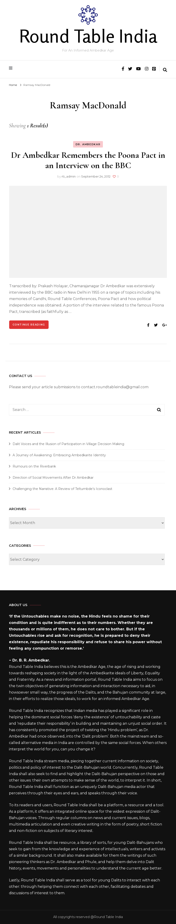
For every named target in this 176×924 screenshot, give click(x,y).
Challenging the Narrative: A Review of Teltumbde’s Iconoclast (62, 489)
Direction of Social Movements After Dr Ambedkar (53, 478)
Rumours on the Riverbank (34, 466)
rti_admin (69, 176)
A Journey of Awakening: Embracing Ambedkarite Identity (59, 455)
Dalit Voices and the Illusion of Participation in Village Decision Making (68, 444)
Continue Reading (29, 324)
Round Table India (88, 36)
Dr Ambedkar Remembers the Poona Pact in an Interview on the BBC (88, 160)
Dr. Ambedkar (88, 144)
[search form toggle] (165, 70)
